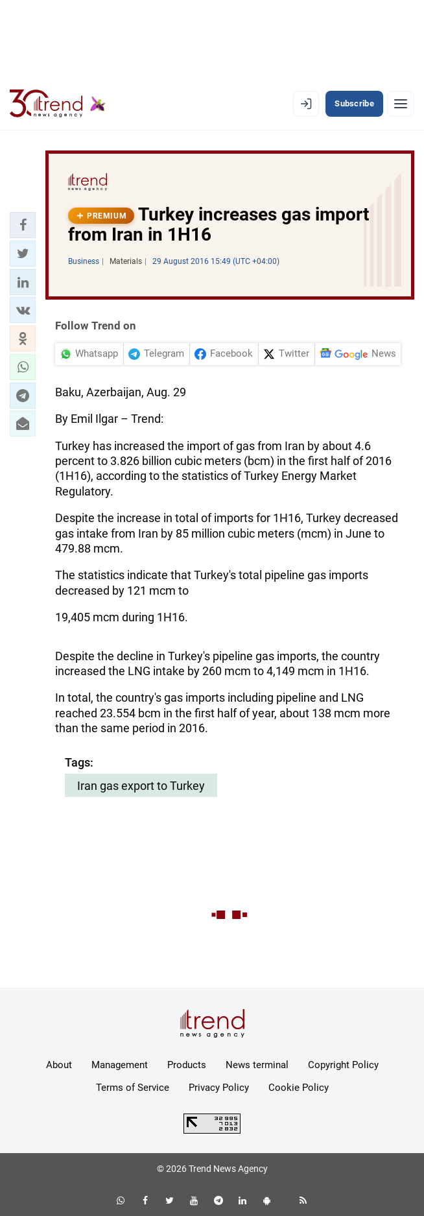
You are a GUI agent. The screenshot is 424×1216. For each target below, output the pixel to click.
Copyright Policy (343, 1065)
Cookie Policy (298, 1087)
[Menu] (400, 104)
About (59, 1065)
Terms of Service (132, 1087)
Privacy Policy (219, 1087)
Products (186, 1065)
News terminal (257, 1065)
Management (119, 1065)
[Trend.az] (58, 103)
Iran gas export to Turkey (141, 786)
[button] (23, 225)
